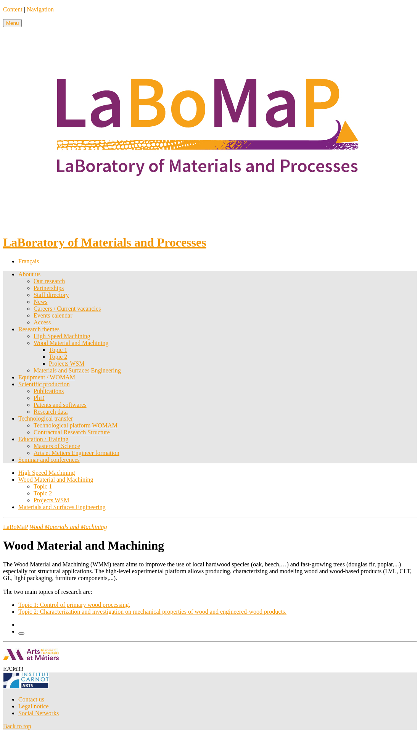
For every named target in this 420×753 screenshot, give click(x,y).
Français (28, 261)
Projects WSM (66, 363)
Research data (51, 411)
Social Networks (38, 713)
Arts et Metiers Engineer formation (76, 453)
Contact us (31, 699)
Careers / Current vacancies (67, 308)
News (40, 301)
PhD (39, 398)
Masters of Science (57, 446)
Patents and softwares (60, 404)
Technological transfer (45, 418)
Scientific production (44, 384)
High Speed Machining (62, 336)
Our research (49, 281)
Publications (49, 391)
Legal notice (33, 706)
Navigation (40, 9)
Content (13, 9)
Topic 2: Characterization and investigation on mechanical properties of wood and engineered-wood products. (152, 611)
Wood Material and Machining (71, 343)
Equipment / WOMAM (46, 377)
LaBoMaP (15, 527)
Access (42, 322)
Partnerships (49, 288)
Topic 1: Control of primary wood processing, (74, 604)
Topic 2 (58, 356)
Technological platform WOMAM (75, 425)
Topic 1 (58, 350)
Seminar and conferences (49, 459)
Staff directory (51, 295)
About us (29, 274)
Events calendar (53, 315)
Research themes (39, 329)
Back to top (17, 726)
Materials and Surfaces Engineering (77, 370)
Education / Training (43, 439)
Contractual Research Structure (72, 432)
